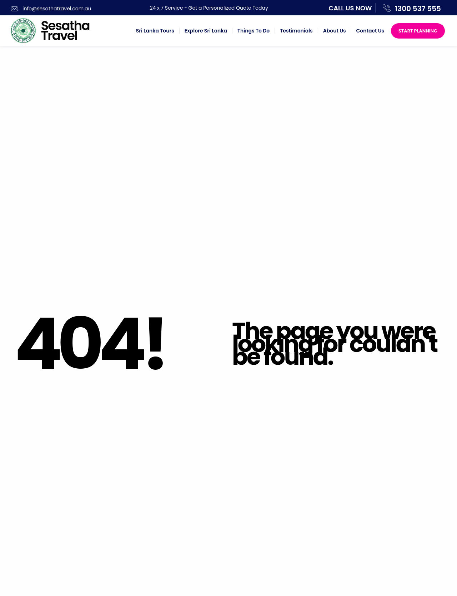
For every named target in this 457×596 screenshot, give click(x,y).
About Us (334, 30)
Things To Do (253, 30)
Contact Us (370, 30)
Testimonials (296, 30)
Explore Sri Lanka (206, 30)
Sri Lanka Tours (155, 30)
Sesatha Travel (65, 30)
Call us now (350, 8)
